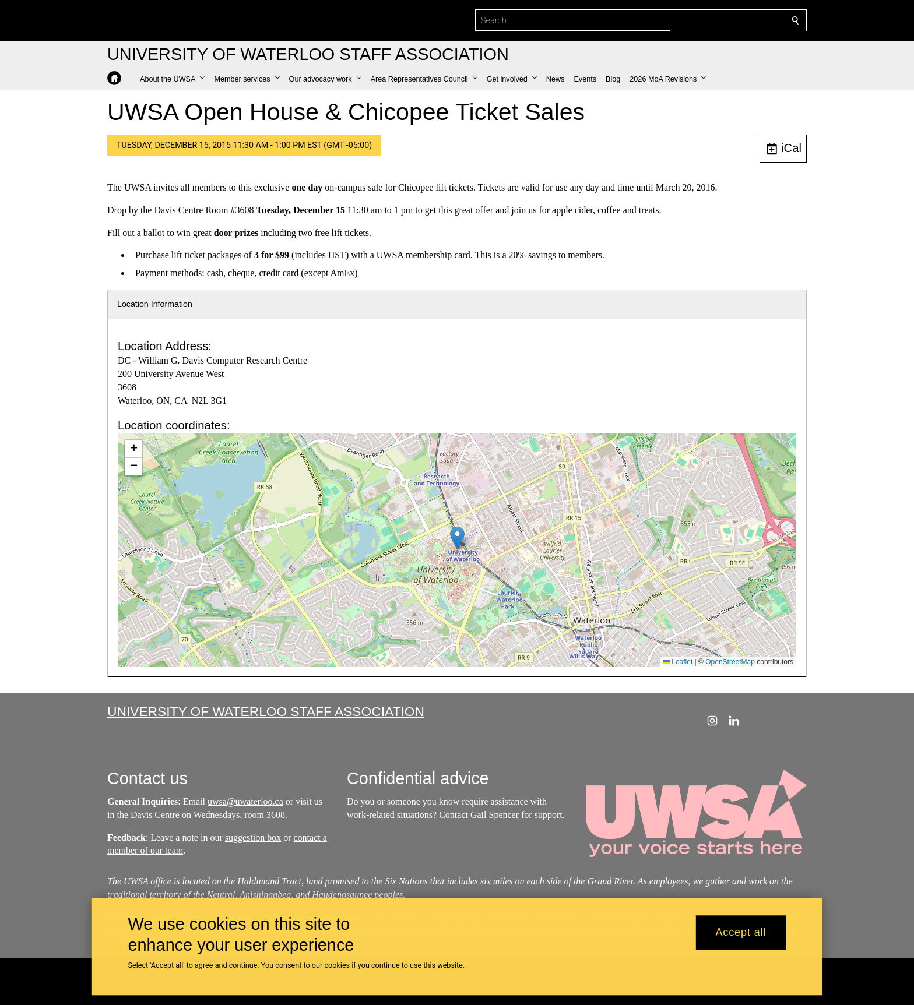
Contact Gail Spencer (479, 814)
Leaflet (677, 662)
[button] (172, 79)
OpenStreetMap (730, 662)
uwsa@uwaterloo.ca (245, 801)
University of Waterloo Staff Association (265, 711)
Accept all (740, 933)
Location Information (154, 304)
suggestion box (253, 837)
